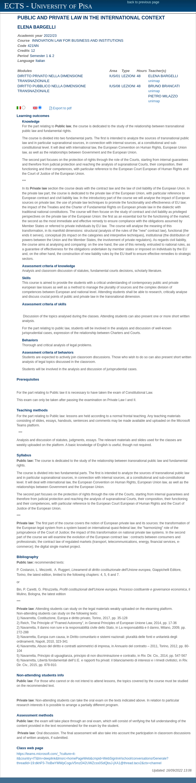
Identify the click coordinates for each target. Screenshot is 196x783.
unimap (154, 81)
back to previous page (143, 2)
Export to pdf (60, 108)
